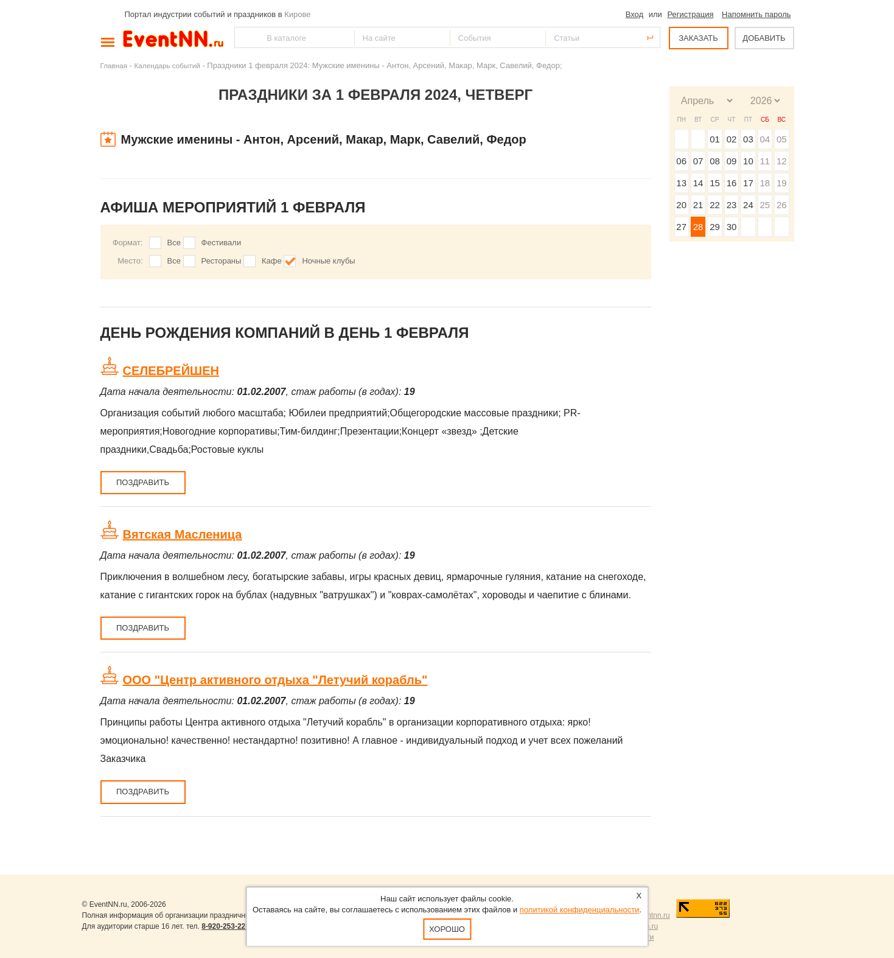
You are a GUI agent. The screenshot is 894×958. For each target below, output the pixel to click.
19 (782, 183)
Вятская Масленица (182, 534)
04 (765, 139)
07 (698, 161)
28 (698, 227)
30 (732, 227)
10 (748, 161)
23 (732, 205)
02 (732, 139)
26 (782, 205)
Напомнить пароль (756, 14)
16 (732, 183)
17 (748, 183)
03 (748, 139)
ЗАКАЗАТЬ (698, 38)
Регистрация (690, 14)
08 (715, 161)
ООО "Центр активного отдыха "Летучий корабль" (275, 680)
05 (782, 139)
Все (174, 242)
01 (715, 139)
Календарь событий (167, 65)
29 (715, 227)
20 (681, 205)
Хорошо (447, 929)
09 (732, 161)
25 (765, 205)
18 (765, 183)
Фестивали (221, 242)
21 (698, 205)
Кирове (297, 14)
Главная (113, 65)
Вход (634, 14)
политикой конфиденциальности (580, 909)
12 (782, 161)
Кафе (272, 260)
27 (681, 227)
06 (681, 161)
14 (698, 183)
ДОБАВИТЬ (763, 38)
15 (715, 183)
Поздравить (142, 482)
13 (681, 183)
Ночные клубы (328, 260)
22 (715, 205)
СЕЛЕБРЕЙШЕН (171, 370)
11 (765, 161)
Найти (244, 37)
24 (748, 205)
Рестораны (221, 260)
